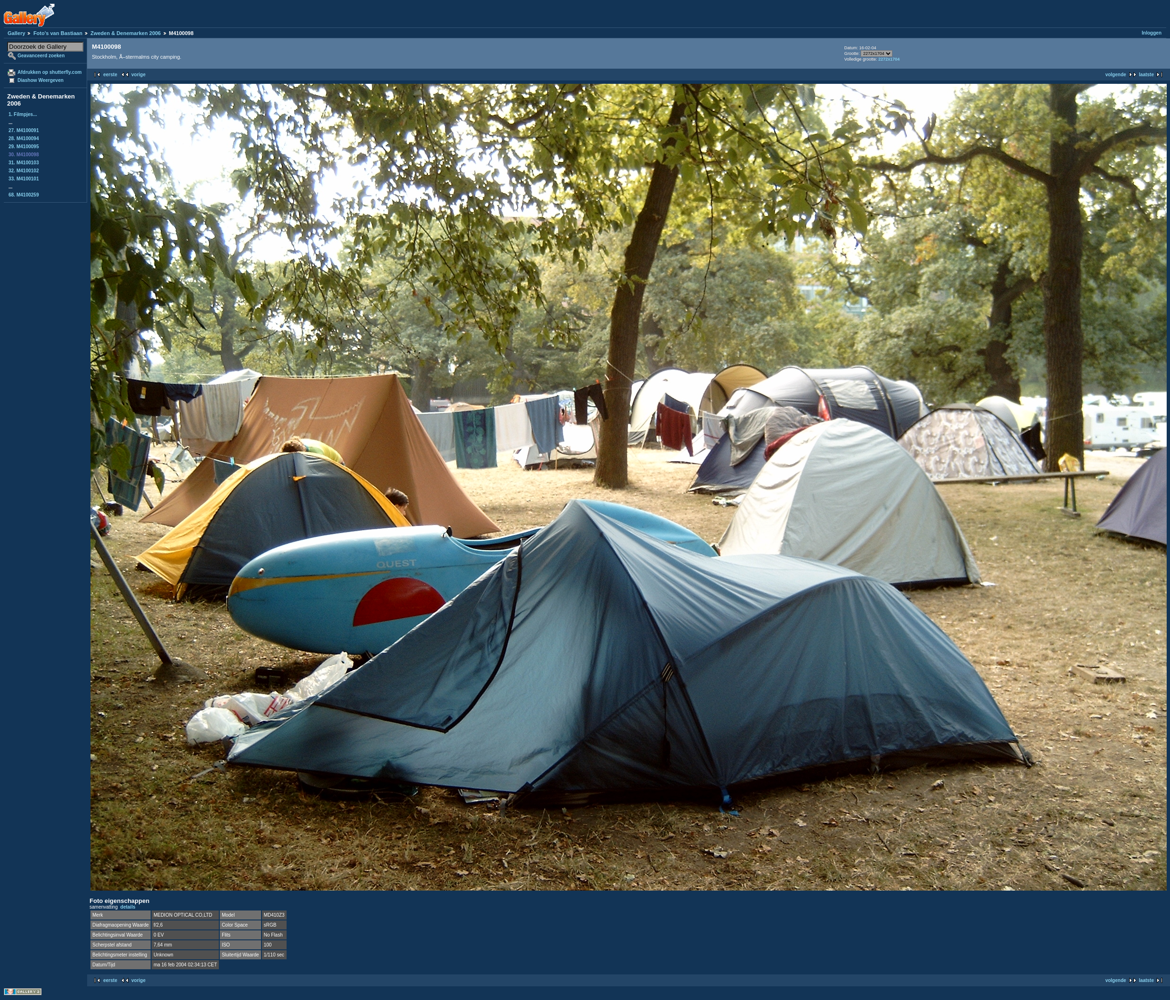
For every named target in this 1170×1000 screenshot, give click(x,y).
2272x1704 (889, 59)
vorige (138, 74)
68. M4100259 (24, 194)
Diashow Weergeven (40, 80)
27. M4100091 (24, 130)
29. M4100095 (24, 146)
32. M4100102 (24, 170)
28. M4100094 (24, 138)
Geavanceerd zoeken (41, 55)
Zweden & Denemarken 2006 (125, 33)
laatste (1146, 74)
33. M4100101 (24, 178)
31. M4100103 (24, 162)
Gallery (16, 33)
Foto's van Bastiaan (57, 33)
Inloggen (1151, 33)
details (127, 907)
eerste (110, 74)
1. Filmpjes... (23, 114)
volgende (1115, 74)
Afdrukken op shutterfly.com (49, 72)
